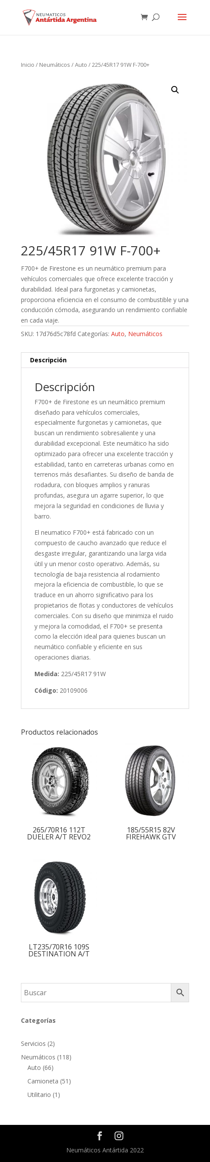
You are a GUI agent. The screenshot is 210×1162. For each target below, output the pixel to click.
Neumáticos (54, 65)
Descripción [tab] (48, 360)
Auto (81, 65)
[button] (175, 90)
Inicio (27, 65)
